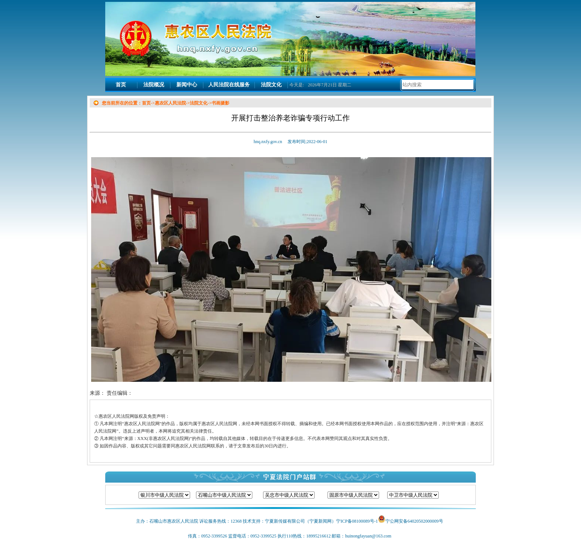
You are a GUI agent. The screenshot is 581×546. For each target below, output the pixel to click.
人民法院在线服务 (229, 84)
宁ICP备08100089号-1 (357, 521)
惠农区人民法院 (170, 103)
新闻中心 (186, 84)
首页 (121, 84)
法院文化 (271, 84)
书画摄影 (220, 103)
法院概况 (153, 84)
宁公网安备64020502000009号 (414, 521)
